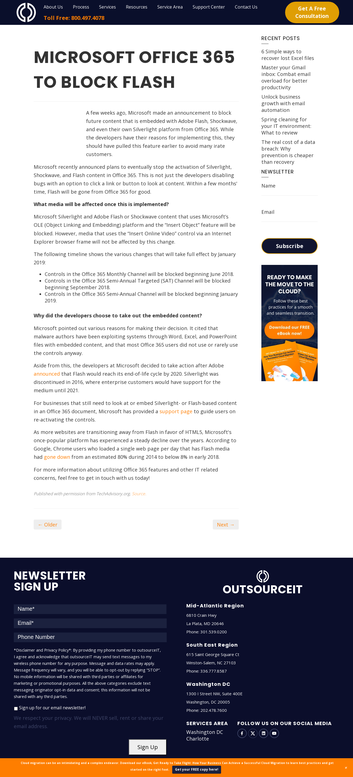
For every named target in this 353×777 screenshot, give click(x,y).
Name (268, 185)
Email (267, 212)
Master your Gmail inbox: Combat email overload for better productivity (285, 77)
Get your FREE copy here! (196, 769)
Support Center (209, 7)
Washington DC (204, 715)
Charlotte (197, 722)
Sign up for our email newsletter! (52, 691)
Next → (226, 508)
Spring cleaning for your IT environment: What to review (286, 126)
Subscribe (289, 246)
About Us (53, 7)
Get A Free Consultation (312, 12)
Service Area (170, 7)
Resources (136, 7)
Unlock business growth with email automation (283, 103)
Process (81, 7)
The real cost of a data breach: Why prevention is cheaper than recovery (288, 152)
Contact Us (246, 7)
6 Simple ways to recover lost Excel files (287, 54)
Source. (139, 477)
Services (107, 7)
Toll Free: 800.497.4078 (74, 18)
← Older (47, 508)
